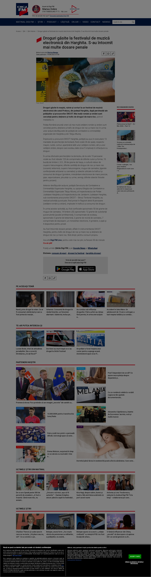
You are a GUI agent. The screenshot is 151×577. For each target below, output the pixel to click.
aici (63, 565)
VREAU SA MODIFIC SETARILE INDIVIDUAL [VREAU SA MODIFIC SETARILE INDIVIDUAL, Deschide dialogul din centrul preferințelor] (134, 562)
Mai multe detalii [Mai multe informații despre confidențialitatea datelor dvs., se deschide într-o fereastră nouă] (17, 555)
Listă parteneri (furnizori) (74, 560)
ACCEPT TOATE (135, 556)
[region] (75, 560)
